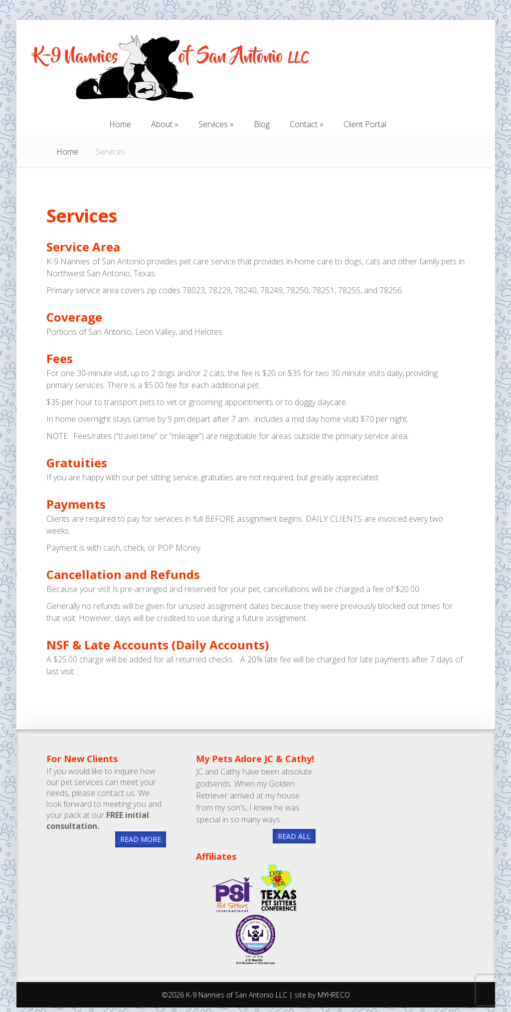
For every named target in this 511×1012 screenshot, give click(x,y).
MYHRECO (334, 995)
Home (67, 151)
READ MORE (140, 839)
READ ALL (294, 836)
